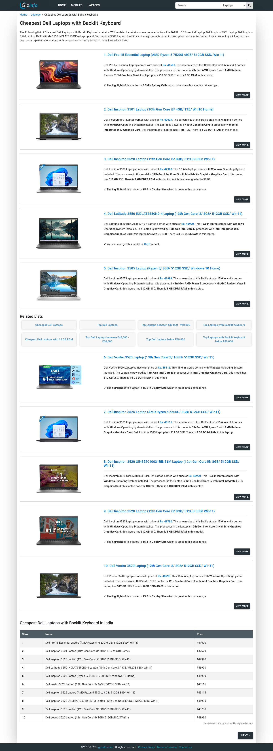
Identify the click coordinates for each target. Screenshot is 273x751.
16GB (147, 244)
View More (242, 95)
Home (62, 5)
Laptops (94, 5)
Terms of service (167, 747)
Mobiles (76, 5)
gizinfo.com (105, 747)
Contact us (185, 747)
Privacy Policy (146, 747)
